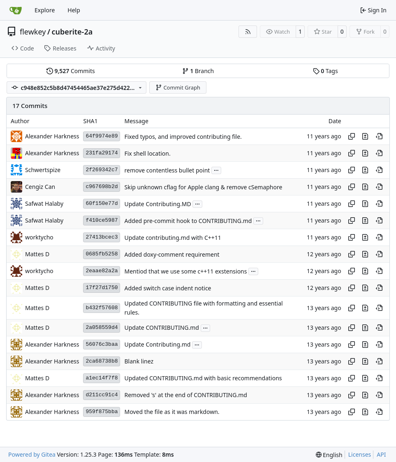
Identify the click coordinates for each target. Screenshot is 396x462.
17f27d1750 (102, 288)
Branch (198, 71)
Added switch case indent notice (167, 288)
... (216, 169)
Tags (325, 71)
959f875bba (102, 412)
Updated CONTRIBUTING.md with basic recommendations (203, 378)
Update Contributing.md (157, 345)
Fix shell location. (147, 153)
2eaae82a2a (102, 271)
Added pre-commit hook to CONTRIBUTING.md (188, 221)
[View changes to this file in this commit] (365, 136)
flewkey (33, 32)
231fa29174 (102, 153)
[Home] (15, 10)
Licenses (359, 454)
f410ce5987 (102, 220)
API (381, 454)
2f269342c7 (102, 170)
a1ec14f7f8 (102, 378)
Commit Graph (177, 87)
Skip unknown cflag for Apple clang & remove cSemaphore (203, 187)
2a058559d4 (102, 327)
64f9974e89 (102, 136)
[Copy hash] (351, 136)
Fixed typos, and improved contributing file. (182, 136)
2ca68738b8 (102, 361)
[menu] (329, 455)
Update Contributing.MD (157, 204)
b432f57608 (102, 308)
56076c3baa (102, 344)
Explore (45, 10)
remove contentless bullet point (167, 170)
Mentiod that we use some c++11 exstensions (185, 271)
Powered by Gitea (32, 454)
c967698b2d (102, 187)
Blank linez (138, 361)
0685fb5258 (102, 254)
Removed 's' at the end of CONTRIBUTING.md (185, 395)
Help (73, 10)
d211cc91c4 (102, 395)
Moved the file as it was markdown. (171, 412)
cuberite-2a (72, 32)
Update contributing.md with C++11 (172, 237)
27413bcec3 (102, 237)
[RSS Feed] (248, 31)
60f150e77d (102, 203)
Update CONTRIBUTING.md (161, 328)
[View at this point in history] (379, 136)
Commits (70, 71)
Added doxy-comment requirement (171, 254)
